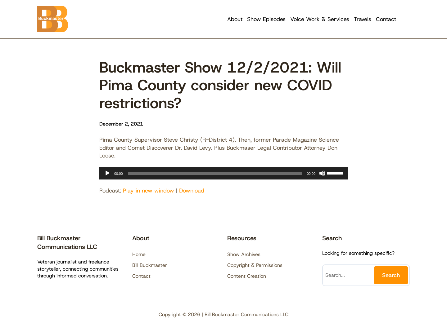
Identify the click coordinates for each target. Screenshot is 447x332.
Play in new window (148, 190)
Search (391, 275)
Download (191, 190)
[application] (223, 173)
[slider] (215, 173)
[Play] (107, 173)
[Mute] (322, 173)
